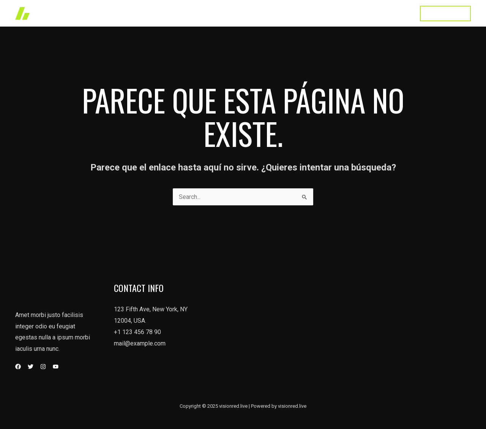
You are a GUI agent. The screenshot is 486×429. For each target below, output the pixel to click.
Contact (396, 13)
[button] (445, 13)
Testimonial (358, 13)
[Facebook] (18, 366)
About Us (319, 13)
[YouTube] (55, 366)
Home (222, 13)
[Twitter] (30, 366)
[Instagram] (43, 366)
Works (250, 13)
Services (283, 13)
